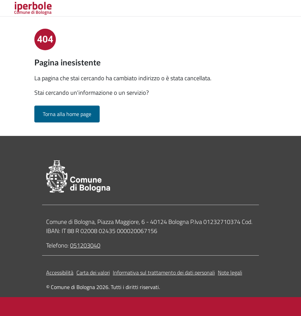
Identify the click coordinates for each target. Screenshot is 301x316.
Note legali (230, 272)
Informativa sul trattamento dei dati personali (164, 272)
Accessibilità (59, 272)
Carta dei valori (93, 272)
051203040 (85, 245)
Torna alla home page (67, 114)
